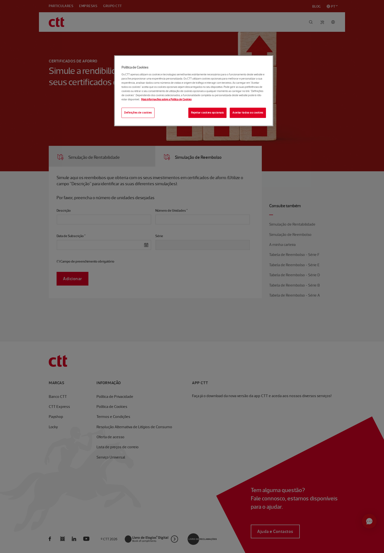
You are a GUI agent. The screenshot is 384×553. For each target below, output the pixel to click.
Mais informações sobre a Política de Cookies (166, 99)
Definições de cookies (138, 112)
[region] (193, 90)
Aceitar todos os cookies (247, 112)
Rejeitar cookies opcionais (207, 112)
